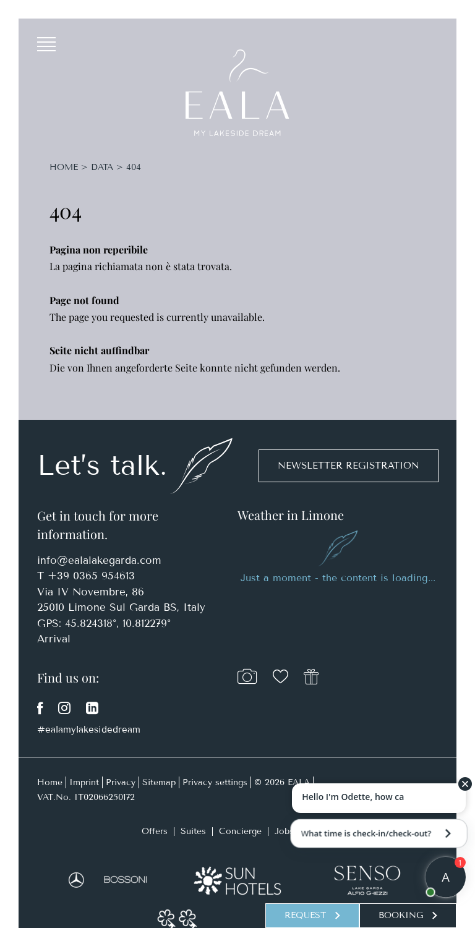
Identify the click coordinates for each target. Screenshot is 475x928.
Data (102, 167)
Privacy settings (214, 782)
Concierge (240, 831)
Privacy (120, 782)
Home (65, 167)
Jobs (284, 831)
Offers (155, 831)
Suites (193, 831)
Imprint (84, 782)
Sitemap (159, 782)
